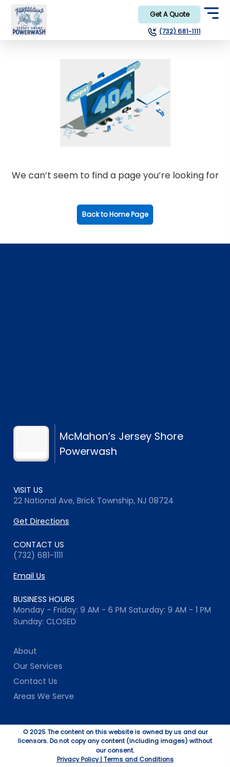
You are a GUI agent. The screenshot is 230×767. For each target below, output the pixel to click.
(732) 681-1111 (179, 31)
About (25, 651)
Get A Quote (169, 14)
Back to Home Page (115, 214)
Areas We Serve (43, 696)
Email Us (29, 575)
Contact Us (35, 681)
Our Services (37, 666)
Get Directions (41, 521)
